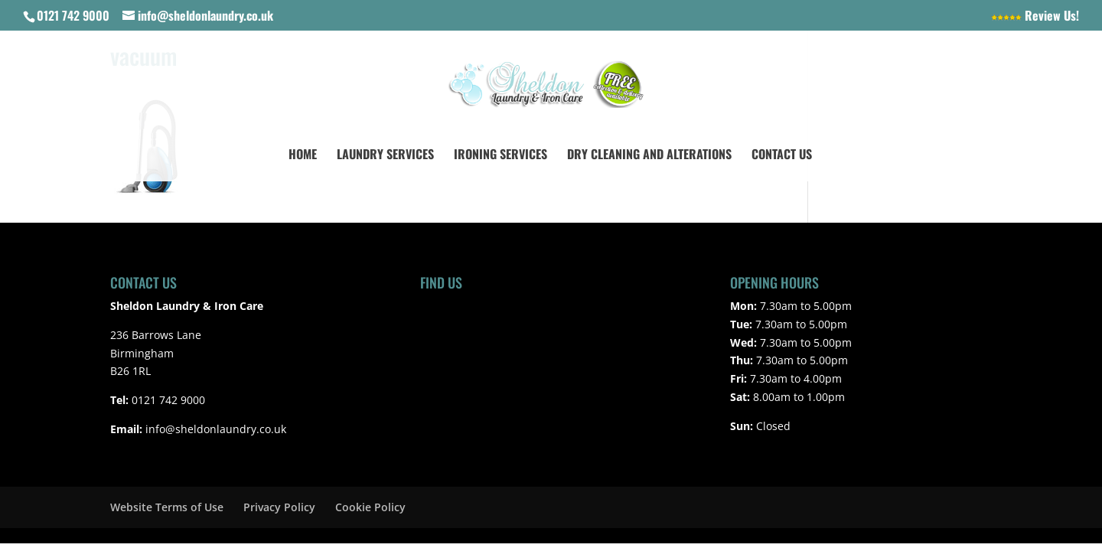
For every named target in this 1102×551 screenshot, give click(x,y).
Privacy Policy (279, 507)
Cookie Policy (370, 507)
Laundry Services (385, 155)
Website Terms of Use (166, 507)
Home (303, 155)
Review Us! (1035, 16)
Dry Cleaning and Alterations (649, 155)
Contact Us (782, 155)
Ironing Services (500, 155)
